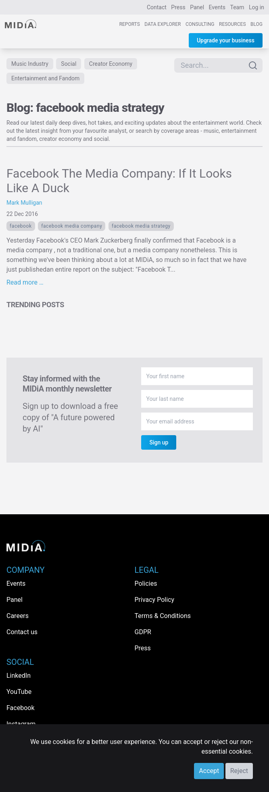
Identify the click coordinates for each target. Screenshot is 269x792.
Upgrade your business (225, 40)
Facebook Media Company (71, 226)
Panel (197, 7)
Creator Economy (110, 64)
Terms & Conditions (163, 616)
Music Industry (29, 64)
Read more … (25, 282)
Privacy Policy (155, 599)
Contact (157, 7)
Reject (239, 771)
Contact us (22, 632)
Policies (146, 583)
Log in (256, 7)
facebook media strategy (141, 226)
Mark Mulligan (24, 202)
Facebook (21, 226)
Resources (232, 24)
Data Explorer (162, 24)
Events (217, 7)
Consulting (200, 24)
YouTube (18, 692)
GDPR (143, 632)
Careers (17, 616)
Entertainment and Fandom (45, 78)
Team (237, 7)
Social (68, 64)
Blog (256, 24)
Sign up (158, 442)
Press (178, 7)
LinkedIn (18, 675)
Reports (129, 24)
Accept (209, 771)
